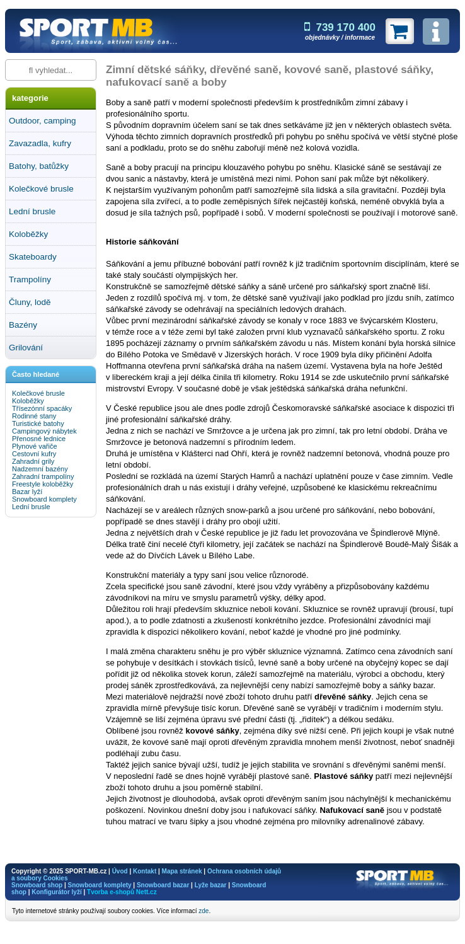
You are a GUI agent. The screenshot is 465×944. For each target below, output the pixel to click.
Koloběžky (28, 234)
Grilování (26, 347)
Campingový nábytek (44, 431)
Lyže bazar (211, 885)
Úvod (120, 871)
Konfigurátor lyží (56, 892)
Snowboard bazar (163, 885)
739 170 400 (340, 27)
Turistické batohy (38, 423)
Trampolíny (30, 279)
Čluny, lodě (30, 302)
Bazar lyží (27, 491)
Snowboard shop (36, 885)
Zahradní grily (33, 461)
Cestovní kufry (34, 454)
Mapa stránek (182, 871)
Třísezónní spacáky (42, 408)
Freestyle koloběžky (42, 484)
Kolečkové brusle (41, 188)
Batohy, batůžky (39, 166)
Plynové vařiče (34, 446)
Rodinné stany (34, 416)
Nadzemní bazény (40, 469)
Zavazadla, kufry (40, 143)
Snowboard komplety (44, 499)
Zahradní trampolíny (43, 476)
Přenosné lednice (39, 438)
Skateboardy (33, 257)
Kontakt (144, 871)
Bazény (23, 325)
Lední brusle (32, 211)
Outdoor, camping (42, 120)
